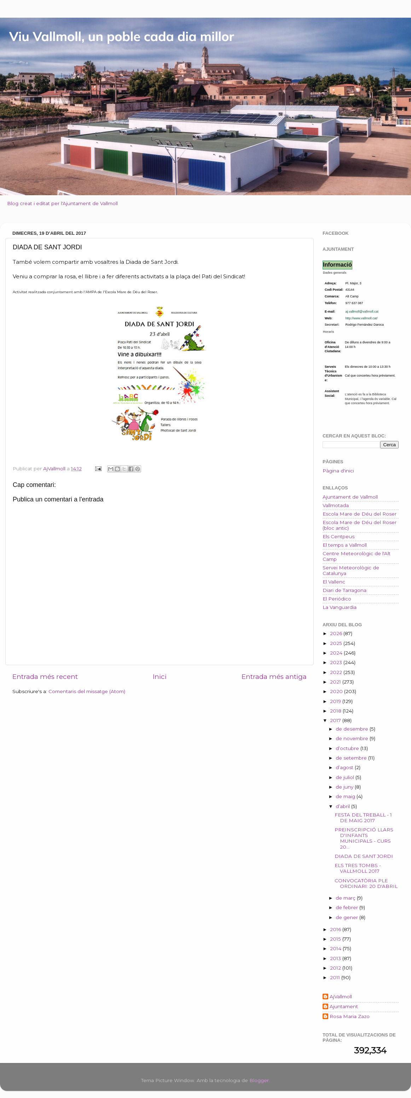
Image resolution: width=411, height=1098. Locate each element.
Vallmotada (336, 505)
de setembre (352, 758)
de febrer (347, 907)
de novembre (353, 738)
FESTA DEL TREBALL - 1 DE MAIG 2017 (363, 817)
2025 (336, 643)
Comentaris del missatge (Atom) (86, 691)
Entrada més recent (45, 677)
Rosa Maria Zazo (350, 1016)
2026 (336, 633)
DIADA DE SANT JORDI (364, 856)
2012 (336, 968)
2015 (336, 939)
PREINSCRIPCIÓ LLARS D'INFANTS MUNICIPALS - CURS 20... (364, 838)
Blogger (259, 1080)
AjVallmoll (341, 996)
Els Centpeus (338, 536)
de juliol (345, 777)
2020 (337, 691)
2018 (336, 711)
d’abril (343, 806)
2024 (337, 653)
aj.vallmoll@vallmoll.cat (362, 311)
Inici (160, 677)
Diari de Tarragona (344, 590)
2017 (336, 720)
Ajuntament (344, 1006)
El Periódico (337, 599)
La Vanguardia (340, 607)
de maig (346, 796)
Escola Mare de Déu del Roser (359, 514)
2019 (336, 701)
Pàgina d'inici (338, 471)
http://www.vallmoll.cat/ (362, 318)
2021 (336, 682)
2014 (336, 948)
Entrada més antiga (274, 677)
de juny (345, 787)
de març (346, 898)
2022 (336, 672)
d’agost (345, 767)
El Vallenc (334, 582)
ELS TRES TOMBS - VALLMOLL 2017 (358, 868)
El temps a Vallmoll (345, 545)
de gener (347, 917)
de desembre (353, 729)
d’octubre (348, 748)
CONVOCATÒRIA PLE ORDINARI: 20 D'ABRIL (366, 883)
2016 (336, 929)
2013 (336, 958)
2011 (335, 977)
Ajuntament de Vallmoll (350, 497)
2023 (336, 662)
